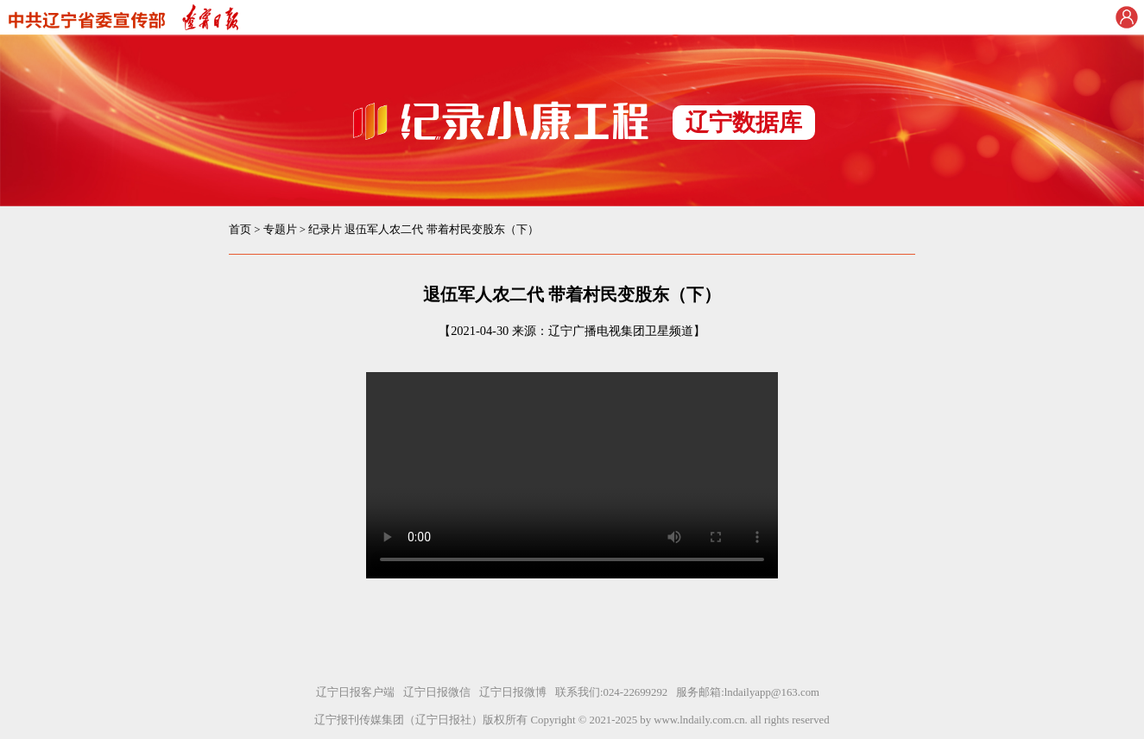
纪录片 (325, 230)
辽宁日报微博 (513, 692)
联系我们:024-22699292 (611, 692)
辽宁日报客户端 (355, 692)
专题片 (280, 230)
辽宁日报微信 (437, 692)
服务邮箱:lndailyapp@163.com (747, 692)
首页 (240, 230)
